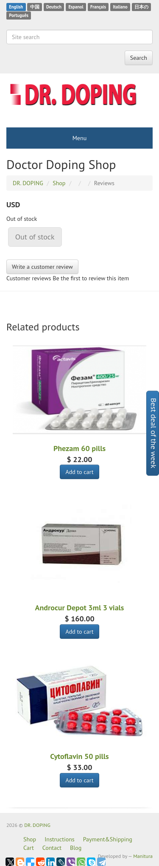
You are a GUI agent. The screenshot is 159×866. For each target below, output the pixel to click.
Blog (75, 848)
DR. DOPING (37, 825)
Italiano (120, 7)
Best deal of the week (154, 433)
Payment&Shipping (107, 839)
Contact (51, 848)
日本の (141, 7)
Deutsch (53, 7)
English (16, 7)
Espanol (75, 7)
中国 (34, 7)
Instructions (60, 839)
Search (138, 58)
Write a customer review (42, 267)
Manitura (143, 856)
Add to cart (79, 472)
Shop (29, 839)
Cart (28, 848)
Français (98, 7)
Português (18, 15)
